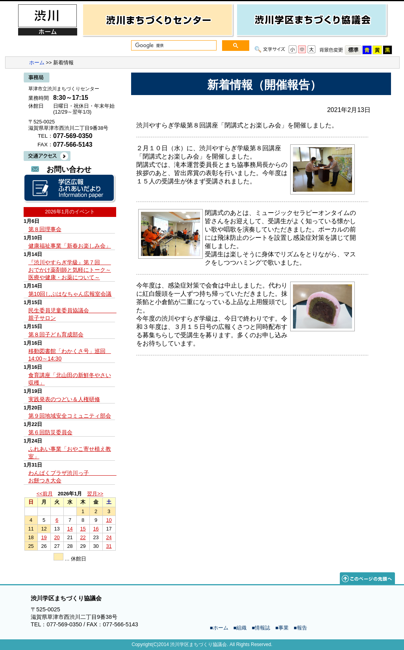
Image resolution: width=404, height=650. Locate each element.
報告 (302, 628)
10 (108, 520)
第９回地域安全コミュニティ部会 (69, 416)
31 (108, 546)
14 (69, 529)
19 (43, 537)
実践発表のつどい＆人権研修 (64, 399)
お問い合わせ (68, 169)
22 (82, 537)
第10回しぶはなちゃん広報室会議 (70, 294)
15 (82, 529)
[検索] (173, 46)
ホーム (36, 62)
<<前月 (45, 494)
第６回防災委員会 (50, 432)
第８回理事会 (44, 229)
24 (108, 537)
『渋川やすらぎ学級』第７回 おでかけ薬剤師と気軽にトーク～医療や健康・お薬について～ (69, 269)
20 (56, 537)
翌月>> (95, 494)
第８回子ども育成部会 (55, 334)
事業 (283, 628)
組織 (241, 628)
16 (95, 529)
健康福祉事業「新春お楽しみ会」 (69, 246)
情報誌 (262, 628)
